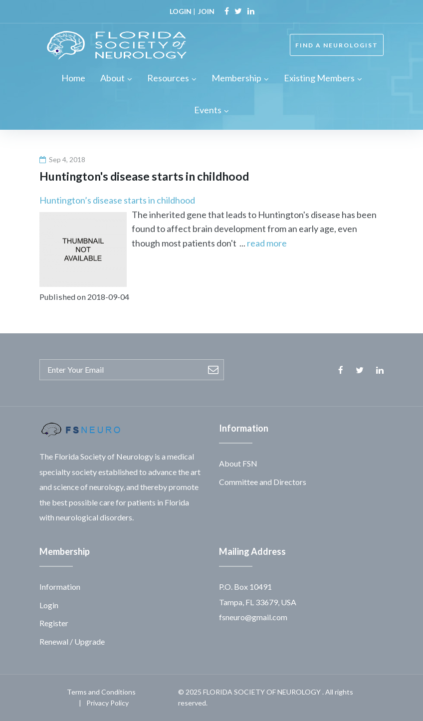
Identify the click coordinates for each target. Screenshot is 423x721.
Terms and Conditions (101, 692)
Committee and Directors (262, 481)
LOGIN (181, 11)
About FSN (238, 463)
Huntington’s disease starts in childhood (117, 200)
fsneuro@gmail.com (253, 617)
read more (267, 243)
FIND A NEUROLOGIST (336, 45)
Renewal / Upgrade (72, 641)
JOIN (206, 11)
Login (48, 605)
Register (53, 623)
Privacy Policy (107, 703)
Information (59, 586)
